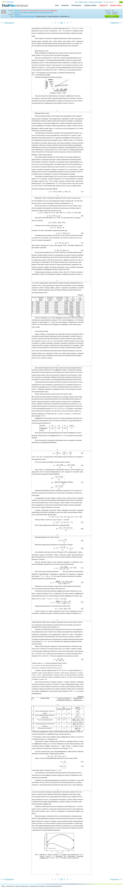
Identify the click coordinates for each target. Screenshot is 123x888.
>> (121, 23)
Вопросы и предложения (95, 2)
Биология (17, 14)
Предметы (65, 5)
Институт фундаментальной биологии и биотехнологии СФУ (33, 12)
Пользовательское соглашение (37, 886)
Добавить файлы (90, 5)
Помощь (3, 886)
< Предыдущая (8, 23)
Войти (3, 1)
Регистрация (9, 1)
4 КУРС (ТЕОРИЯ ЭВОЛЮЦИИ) (24, 16)
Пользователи (76, 5)
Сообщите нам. (53, 10)
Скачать (111, 16)
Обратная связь (83, 2)
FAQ (76, 2)
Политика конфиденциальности (54, 886)
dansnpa (17, 10)
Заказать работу (116, 5)
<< (1, 23)
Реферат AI (103, 5)
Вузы (57, 5)
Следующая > (115, 23)
